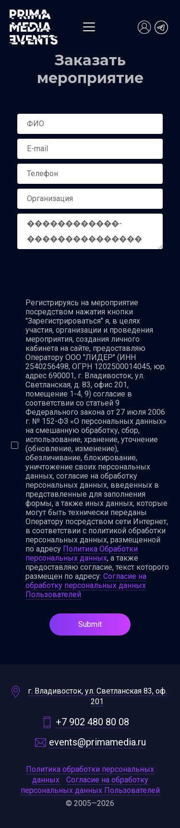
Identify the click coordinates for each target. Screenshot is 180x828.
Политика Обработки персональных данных (81, 553)
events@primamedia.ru (97, 742)
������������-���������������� (90, 231)
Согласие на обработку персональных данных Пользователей (85, 585)
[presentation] (90, 274)
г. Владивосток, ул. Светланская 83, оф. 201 (97, 696)
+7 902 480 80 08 (92, 722)
